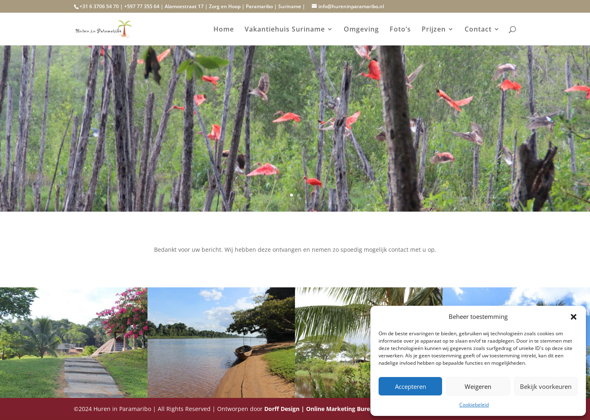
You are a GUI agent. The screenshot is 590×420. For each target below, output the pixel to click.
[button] (574, 317)
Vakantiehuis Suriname (285, 30)
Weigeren (478, 386)
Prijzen (434, 30)
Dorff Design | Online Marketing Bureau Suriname (335, 409)
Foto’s (400, 30)
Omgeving (361, 30)
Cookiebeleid (474, 404)
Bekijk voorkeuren (546, 386)
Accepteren (410, 386)
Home (223, 30)
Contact (478, 30)
